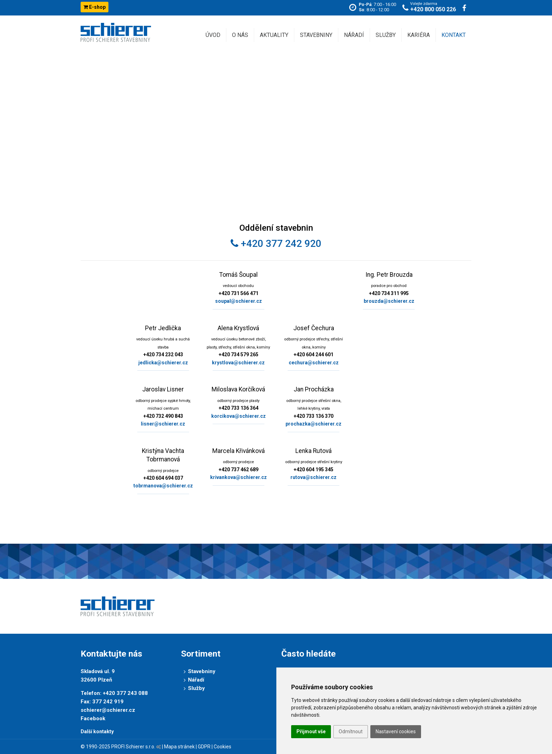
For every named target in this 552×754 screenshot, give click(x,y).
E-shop (94, 7)
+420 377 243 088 (125, 693)
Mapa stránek (179, 746)
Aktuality (274, 35)
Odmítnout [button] (351, 731)
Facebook (93, 718)
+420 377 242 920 (276, 243)
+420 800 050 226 (433, 9)
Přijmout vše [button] (311, 731)
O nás (240, 35)
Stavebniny (316, 35)
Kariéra (418, 35)
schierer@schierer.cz (108, 710)
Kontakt (453, 35)
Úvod (213, 35)
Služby (386, 35)
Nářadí (354, 35)
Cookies (222, 746)
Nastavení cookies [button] (396, 731)
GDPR (204, 746)
